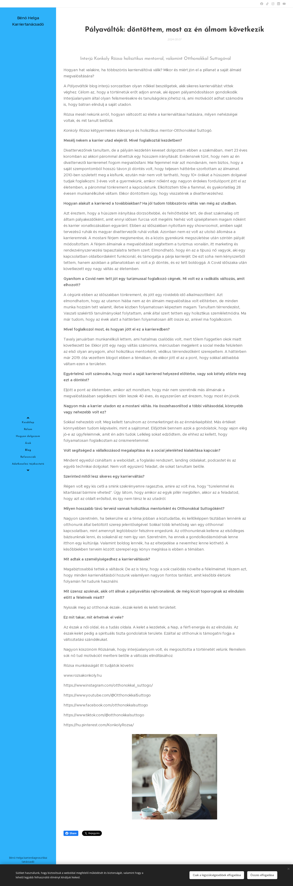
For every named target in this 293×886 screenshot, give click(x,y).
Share (70, 833)
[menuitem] (28, 422)
